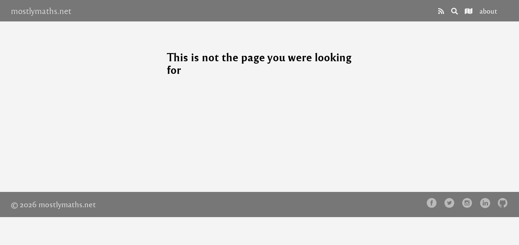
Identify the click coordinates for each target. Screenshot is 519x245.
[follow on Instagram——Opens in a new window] (469, 203)
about (488, 10)
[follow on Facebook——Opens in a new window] (433, 203)
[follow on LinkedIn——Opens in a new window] (486, 203)
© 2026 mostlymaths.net (53, 204)
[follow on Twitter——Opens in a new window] (451, 203)
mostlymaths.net (41, 11)
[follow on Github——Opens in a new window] (504, 203)
